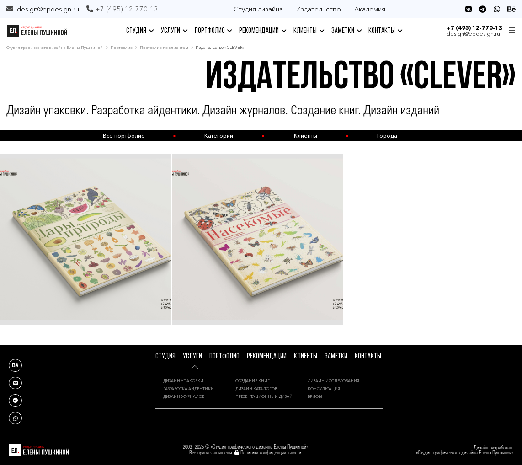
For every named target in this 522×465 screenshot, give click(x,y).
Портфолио (122, 47)
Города (387, 135)
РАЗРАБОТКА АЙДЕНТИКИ (188, 388)
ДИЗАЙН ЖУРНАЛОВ (183, 396)
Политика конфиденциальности (270, 453)
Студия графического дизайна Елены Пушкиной (54, 47)
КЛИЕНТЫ (308, 31)
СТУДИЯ (140, 31)
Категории (218, 135)
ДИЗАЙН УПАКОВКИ (183, 381)
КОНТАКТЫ (385, 31)
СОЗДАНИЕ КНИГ (252, 381)
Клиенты (305, 135)
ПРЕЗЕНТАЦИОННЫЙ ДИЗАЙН (265, 396)
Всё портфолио (124, 135)
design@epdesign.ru (48, 9)
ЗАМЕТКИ (346, 31)
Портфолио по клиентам (164, 47)
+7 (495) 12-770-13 (474, 28)
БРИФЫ (315, 396)
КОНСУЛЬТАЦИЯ (324, 388)
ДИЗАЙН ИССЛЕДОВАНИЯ (333, 381)
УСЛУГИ (174, 31)
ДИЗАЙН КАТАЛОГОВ (256, 388)
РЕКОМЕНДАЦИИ (262, 31)
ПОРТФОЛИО (213, 31)
